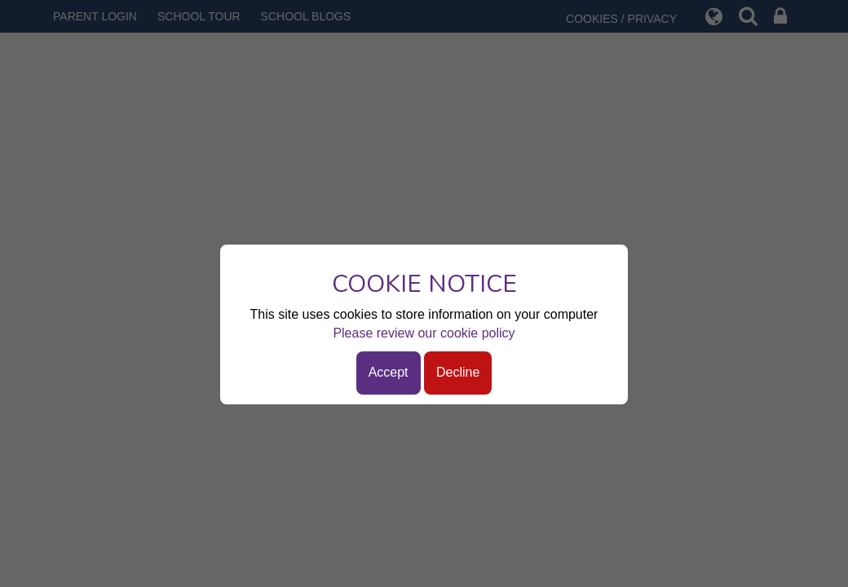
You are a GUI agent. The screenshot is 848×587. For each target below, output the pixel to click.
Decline (457, 372)
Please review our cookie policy (424, 333)
